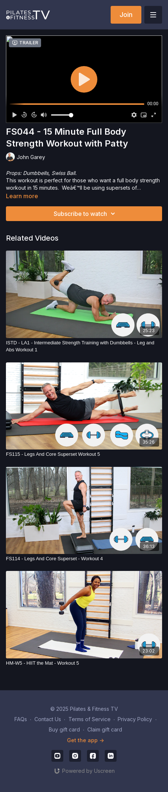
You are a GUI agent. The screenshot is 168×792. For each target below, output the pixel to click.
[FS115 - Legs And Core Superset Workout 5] (84, 454)
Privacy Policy (135, 719)
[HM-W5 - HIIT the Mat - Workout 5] (84, 663)
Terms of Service (89, 719)
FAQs (20, 719)
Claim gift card (104, 729)
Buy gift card (64, 729)
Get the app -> (85, 740)
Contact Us (47, 719)
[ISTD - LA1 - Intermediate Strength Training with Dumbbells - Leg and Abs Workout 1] (84, 346)
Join (126, 14)
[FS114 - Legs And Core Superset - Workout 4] (84, 558)
